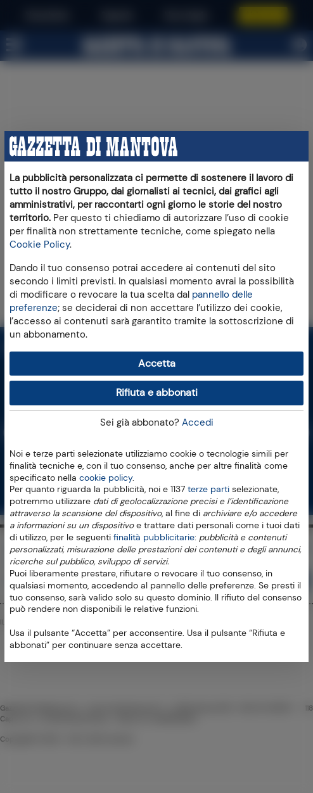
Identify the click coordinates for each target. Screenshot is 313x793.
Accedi (198, 422)
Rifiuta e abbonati (157, 392)
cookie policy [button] (105, 478)
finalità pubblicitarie (154, 536)
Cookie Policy (40, 244)
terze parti (208, 488)
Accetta (157, 363)
